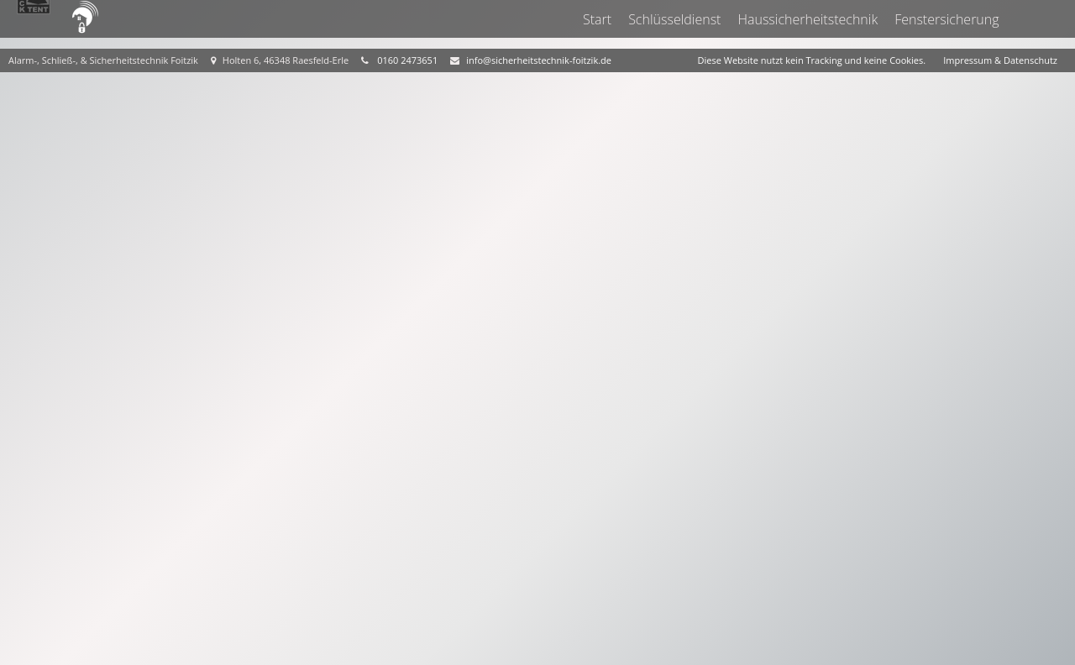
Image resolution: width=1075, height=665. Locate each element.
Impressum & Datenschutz (1000, 60)
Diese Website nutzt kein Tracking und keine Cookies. (812, 60)
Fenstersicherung (947, 19)
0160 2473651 (407, 60)
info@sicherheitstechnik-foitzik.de (538, 60)
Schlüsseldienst (675, 19)
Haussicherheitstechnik (808, 19)
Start (597, 19)
